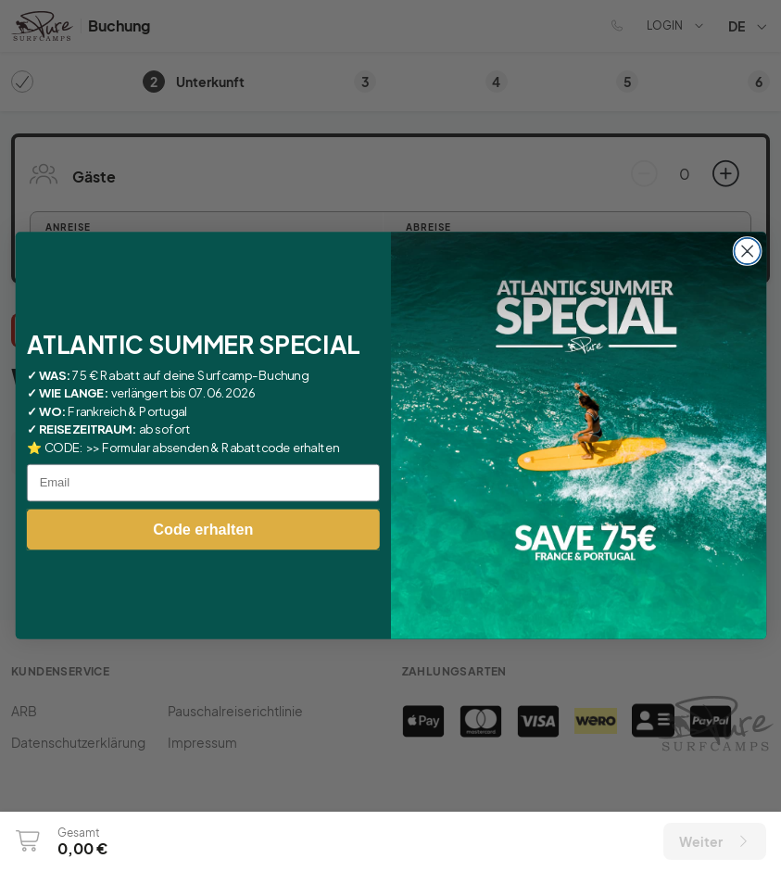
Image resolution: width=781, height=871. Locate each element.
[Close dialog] (747, 251)
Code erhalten (203, 529)
